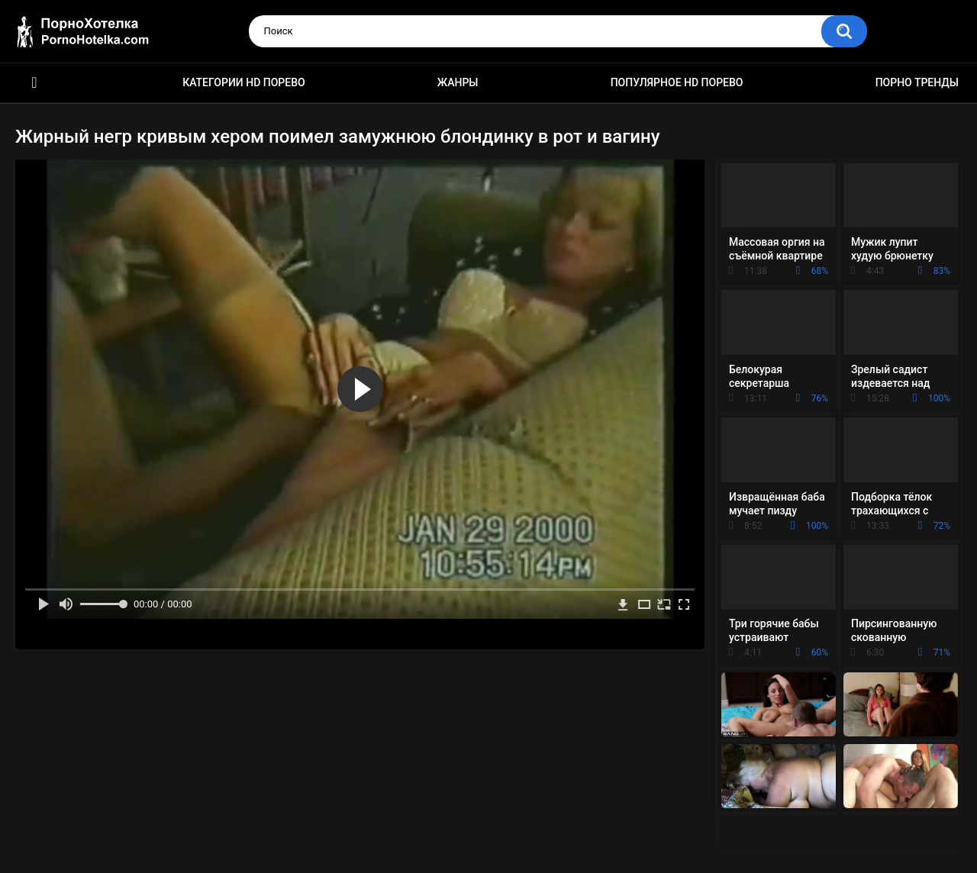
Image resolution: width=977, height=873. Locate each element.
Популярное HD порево (677, 82)
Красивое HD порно (34, 82)
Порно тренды (917, 82)
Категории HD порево (243, 82)
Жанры (458, 82)
